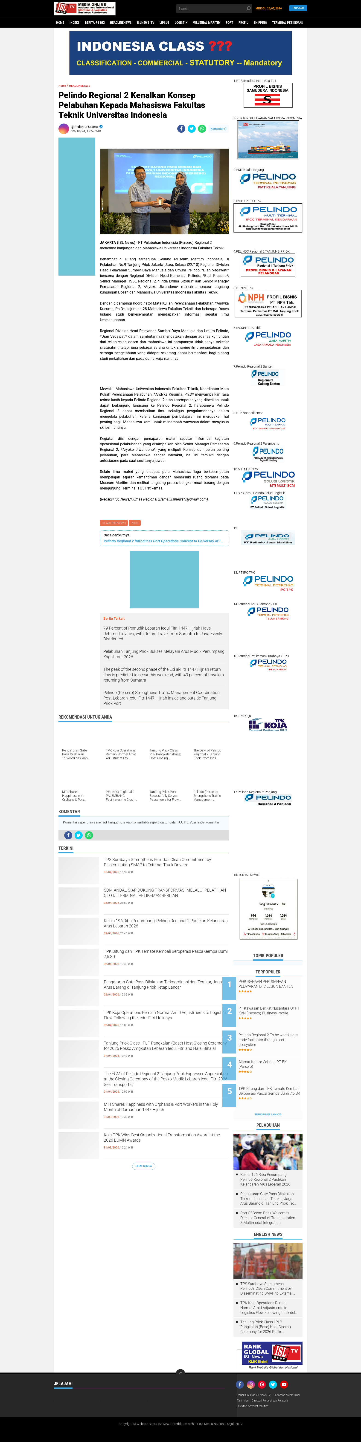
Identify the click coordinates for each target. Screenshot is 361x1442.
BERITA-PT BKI (95, 22)
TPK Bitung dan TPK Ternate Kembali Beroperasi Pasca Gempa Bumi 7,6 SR (166, 957)
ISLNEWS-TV (145, 22)
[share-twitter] (192, 129)
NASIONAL (61, 1390)
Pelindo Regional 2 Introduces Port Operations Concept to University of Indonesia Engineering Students (164, 542)
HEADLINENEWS (121, 22)
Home (60, 22)
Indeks (75, 22)
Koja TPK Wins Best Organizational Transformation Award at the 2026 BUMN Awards (157, 1144)
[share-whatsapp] (202, 129)
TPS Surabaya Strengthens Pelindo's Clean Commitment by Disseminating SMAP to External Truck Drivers (158, 869)
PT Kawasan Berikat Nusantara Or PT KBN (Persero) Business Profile (270, 1010)
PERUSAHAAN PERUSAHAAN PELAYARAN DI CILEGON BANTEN (273, 986)
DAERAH (59, 1378)
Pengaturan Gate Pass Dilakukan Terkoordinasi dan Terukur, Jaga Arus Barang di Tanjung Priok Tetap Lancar (165, 991)
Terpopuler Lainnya (268, 1097)
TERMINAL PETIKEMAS (287, 22)
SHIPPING (260, 22)
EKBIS (101, 1378)
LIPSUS (164, 22)
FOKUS (143, 1378)
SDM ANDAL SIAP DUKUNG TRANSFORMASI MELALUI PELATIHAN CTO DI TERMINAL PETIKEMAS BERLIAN (162, 899)
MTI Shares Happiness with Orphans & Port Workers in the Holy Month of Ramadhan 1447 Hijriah (164, 1113)
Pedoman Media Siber (252, 1384)
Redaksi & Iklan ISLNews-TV (257, 1378)
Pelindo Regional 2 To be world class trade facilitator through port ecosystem (272, 1033)
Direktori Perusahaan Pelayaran (259, 1390)
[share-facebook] (181, 129)
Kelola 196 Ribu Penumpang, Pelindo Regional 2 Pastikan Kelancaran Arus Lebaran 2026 (165, 926)
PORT (229, 22)
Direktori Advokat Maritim (255, 1396)
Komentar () (219, 128)
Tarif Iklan (278, 1384)
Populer (298, 8)
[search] (214, 8)
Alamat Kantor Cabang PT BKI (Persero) (274, 1053)
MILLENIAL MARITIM (207, 22)
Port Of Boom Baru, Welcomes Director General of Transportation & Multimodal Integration (267, 1200)
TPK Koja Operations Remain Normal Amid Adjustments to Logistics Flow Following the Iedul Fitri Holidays (161, 1022)
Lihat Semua (144, 1167)
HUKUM (59, 1384)
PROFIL (243, 22)
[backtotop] (180, 1356)
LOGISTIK (181, 22)
